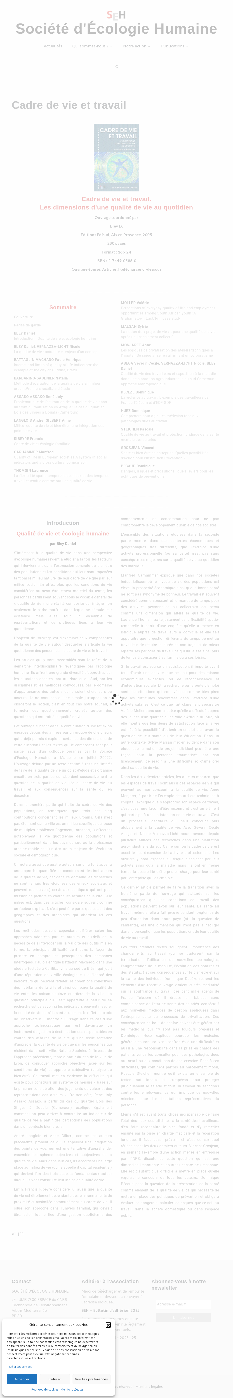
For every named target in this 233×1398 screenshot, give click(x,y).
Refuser (55, 1379)
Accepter (22, 1379)
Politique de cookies (44, 1389)
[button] (108, 1324)
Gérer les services (20, 1366)
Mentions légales (72, 1389)
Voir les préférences (91, 1379)
